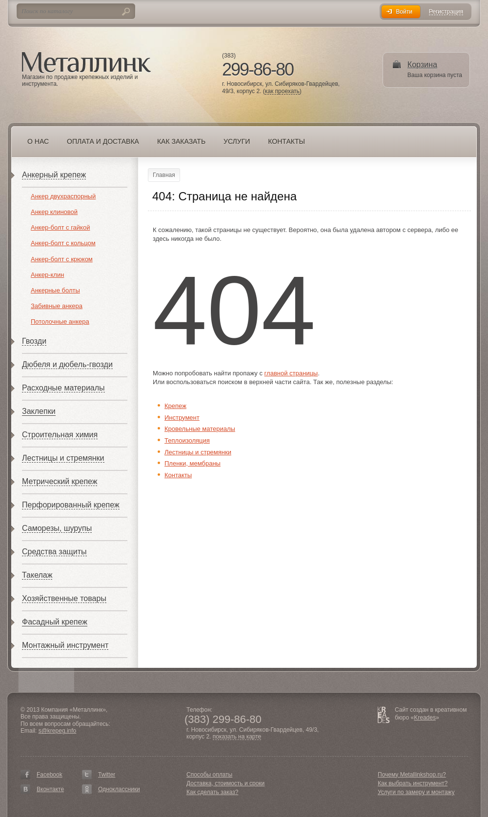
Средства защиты (54, 551)
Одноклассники (119, 789)
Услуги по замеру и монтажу (416, 792)
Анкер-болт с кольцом (63, 243)
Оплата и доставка (103, 141)
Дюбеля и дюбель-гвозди (67, 364)
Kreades (425, 717)
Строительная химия (60, 434)
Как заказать (181, 141)
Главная (164, 175)
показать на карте (237, 737)
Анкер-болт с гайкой (60, 227)
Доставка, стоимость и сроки (225, 783)
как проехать (282, 91)
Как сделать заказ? (212, 792)
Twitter (106, 774)
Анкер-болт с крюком (62, 259)
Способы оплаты (209, 774)
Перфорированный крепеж (71, 505)
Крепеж (175, 405)
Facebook (49, 774)
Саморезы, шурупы (57, 528)
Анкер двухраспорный (63, 196)
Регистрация (446, 12)
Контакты (286, 141)
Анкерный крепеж (54, 175)
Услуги (237, 141)
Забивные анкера (56, 306)
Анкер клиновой (54, 211)
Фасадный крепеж (54, 622)
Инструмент (182, 417)
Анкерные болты (55, 290)
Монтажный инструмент (65, 645)
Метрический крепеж (59, 481)
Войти (404, 11)
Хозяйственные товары (64, 598)
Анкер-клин (47, 274)
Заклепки (39, 411)
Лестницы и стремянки (63, 458)
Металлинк (86, 63)
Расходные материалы (63, 388)
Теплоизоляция (187, 440)
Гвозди (34, 341)
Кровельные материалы (199, 428)
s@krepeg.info (58, 730)
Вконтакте (50, 789)
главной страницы (291, 373)
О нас (38, 141)
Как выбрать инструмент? (412, 783)
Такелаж (37, 575)
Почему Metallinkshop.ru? (412, 774)
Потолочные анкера (60, 321)
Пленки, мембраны (192, 463)
